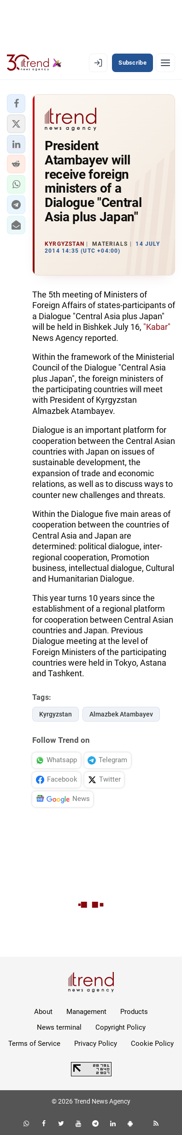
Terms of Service (34, 1043)
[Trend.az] (34, 63)
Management (86, 1012)
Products (134, 1012)
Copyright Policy (120, 1027)
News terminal (59, 1027)
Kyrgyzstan (55, 714)
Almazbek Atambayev (121, 714)
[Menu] (165, 63)
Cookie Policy (152, 1043)
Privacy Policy (95, 1043)
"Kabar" (156, 327)
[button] (16, 103)
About (43, 1012)
